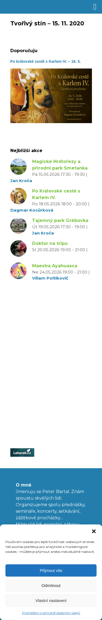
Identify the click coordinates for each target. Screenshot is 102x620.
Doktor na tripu (50, 243)
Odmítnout (50, 585)
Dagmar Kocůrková (31, 210)
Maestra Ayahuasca (54, 265)
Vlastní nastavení (51, 600)
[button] (94, 531)
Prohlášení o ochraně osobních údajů (51, 613)
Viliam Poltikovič (50, 278)
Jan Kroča (21, 180)
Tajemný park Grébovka (60, 220)
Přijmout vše (51, 570)
